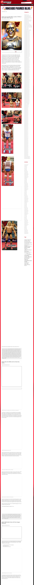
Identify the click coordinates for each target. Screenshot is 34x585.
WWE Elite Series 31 (26, 62)
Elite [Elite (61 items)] (28, 243)
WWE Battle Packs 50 (27, 47)
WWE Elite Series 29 (26, 60)
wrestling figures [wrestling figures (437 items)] (26, 258)
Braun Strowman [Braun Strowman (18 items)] (26, 241)
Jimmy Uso (11, 551)
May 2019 (25, 168)
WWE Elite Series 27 (26, 58)
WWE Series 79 (26, 137)
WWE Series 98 (26, 154)
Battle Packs (10, 550)
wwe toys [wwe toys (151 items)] (26, 263)
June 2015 (25, 216)
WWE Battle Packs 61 (27, 56)
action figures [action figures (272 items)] (27, 239)
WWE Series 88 (26, 145)
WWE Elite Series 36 (26, 67)
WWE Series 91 (26, 148)
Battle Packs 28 (14, 550)
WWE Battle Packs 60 (27, 55)
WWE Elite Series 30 (26, 61)
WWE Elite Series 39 (26, 70)
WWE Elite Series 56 (26, 87)
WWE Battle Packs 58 (27, 53)
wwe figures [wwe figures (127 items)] (26, 262)
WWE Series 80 (26, 138)
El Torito (16, 262)
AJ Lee (8, 550)
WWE (8, 267)
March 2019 (25, 170)
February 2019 (26, 171)
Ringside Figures (4, 268)
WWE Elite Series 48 (26, 80)
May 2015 (25, 217)
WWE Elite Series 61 (26, 92)
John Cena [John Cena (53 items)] (26, 244)
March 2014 (25, 229)
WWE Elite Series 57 (26, 88)
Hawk (18, 262)
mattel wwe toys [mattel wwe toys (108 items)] (27, 249)
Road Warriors (6, 265)
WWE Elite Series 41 (26, 72)
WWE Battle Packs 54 (27, 50)
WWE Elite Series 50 (26, 82)
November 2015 (26, 211)
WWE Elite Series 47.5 (27, 79)
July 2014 (25, 226)
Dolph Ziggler (9, 262)
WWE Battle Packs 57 (27, 52)
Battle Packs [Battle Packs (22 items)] (28, 240)
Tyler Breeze (10, 266)
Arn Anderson (11, 261)
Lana (17, 263)
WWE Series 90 (26, 147)
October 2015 (26, 212)
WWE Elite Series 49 (26, 81)
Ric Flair (3, 265)
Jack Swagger (12, 263)
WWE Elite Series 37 (26, 68)
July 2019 (25, 166)
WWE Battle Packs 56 (27, 51)
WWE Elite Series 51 (26, 83)
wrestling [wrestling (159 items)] (29, 254)
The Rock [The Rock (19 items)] (25, 253)
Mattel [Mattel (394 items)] (26, 246)
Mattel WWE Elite (17, 259)
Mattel (4, 264)
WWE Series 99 (26, 155)
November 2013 (26, 233)
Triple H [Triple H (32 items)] (29, 253)
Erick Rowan (6, 551)
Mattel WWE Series (14, 264)
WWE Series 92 (26, 149)
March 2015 (25, 219)
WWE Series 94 (26, 151)
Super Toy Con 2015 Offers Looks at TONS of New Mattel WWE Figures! (11, 17)
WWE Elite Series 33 (26, 64)
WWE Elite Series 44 (26, 75)
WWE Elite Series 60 (26, 91)
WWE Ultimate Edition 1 (27, 157)
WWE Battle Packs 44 (27, 44)
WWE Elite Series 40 (26, 71)
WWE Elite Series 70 (26, 101)
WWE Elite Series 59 (26, 90)
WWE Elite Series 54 (26, 86)
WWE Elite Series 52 (26, 84)
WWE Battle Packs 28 (17, 549)
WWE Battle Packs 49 (27, 46)
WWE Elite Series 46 (26, 77)
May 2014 (25, 227)
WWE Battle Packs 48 (27, 45)
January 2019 (26, 172)
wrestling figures (14, 552)
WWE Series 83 (26, 141)
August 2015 (25, 214)
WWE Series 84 (26, 142)
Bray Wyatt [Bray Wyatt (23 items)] (29, 241)
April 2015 (25, 218)
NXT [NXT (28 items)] (31, 249)
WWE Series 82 (26, 140)
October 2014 (26, 223)
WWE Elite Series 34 (26, 65)
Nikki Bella (18, 264)
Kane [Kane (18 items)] (28, 244)
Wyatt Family (10, 553)
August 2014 (25, 225)
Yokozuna (10, 267)
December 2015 (26, 210)
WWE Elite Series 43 (26, 74)
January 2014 (26, 231)
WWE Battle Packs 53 (27, 49)
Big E (17, 550)
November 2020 (26, 164)
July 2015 (25, 215)
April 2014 (25, 228)
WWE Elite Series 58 (26, 89)
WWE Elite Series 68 (26, 99)
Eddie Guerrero (13, 262)
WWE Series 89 (26, 146)
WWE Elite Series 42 (26, 73)
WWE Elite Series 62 (26, 93)
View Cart (29, 0)
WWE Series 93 (26, 150)
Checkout (32, 0)
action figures (5, 550)
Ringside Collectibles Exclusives (9, 260)
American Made (5, 261)
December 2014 (26, 222)
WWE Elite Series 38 (26, 69)
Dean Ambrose (6, 262)
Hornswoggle (5, 263)
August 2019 (25, 165)
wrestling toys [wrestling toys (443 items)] (28, 260)
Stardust (11, 265)
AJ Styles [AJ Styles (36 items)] (25, 240)
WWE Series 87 (26, 144)
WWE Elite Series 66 (26, 97)
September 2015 (26, 213)
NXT (20, 264)
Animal (8, 261)
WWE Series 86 (26, 143)
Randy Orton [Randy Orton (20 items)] (25, 250)
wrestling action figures (15, 266)
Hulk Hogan (8, 263)
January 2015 (26, 221)
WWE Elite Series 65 (26, 96)
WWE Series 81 (26, 139)
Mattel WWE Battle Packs (11, 259)
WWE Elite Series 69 (26, 100)
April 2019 (25, 169)
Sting (18, 265)
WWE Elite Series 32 (26, 63)
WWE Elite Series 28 (26, 59)
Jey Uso (9, 551)
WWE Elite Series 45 (26, 76)
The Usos (19, 551)
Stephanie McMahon (14, 265)
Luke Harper (14, 551)
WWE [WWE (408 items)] (25, 261)
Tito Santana (3, 266)
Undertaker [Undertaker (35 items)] (25, 254)
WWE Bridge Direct (26, 57)
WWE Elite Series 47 (26, 78)
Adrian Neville (18, 260)
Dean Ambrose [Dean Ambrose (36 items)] (30, 242)
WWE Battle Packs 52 (27, 48)
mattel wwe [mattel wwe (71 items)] (30, 246)
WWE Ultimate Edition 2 (27, 158)
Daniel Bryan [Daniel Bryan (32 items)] (26, 242)
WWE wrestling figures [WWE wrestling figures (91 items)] (27, 265)
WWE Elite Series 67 (26, 98)
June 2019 (25, 167)
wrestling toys (5, 267)
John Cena (15, 263)
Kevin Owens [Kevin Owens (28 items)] (30, 244)
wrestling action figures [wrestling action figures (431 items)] (28, 256)
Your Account (24, 0)
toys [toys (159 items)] (27, 253)
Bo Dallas (18, 261)
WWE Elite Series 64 (26, 95)
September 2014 (26, 224)
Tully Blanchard (7, 266)
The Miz (20, 265)
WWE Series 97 (26, 153)
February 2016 (26, 208)
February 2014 (26, 230)
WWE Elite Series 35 (26, 66)
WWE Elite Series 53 (26, 85)
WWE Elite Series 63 (26, 94)
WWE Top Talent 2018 (27, 156)
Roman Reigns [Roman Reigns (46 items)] (26, 251)
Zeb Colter (13, 267)
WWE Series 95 (26, 152)
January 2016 (26, 209)
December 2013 (26, 232)
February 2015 (26, 220)
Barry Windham (15, 261)
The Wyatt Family (4, 552)
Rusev (9, 265)
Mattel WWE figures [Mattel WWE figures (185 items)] (27, 248)
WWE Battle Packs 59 (27, 54)
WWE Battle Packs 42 (27, 43)
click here (14, 541)
